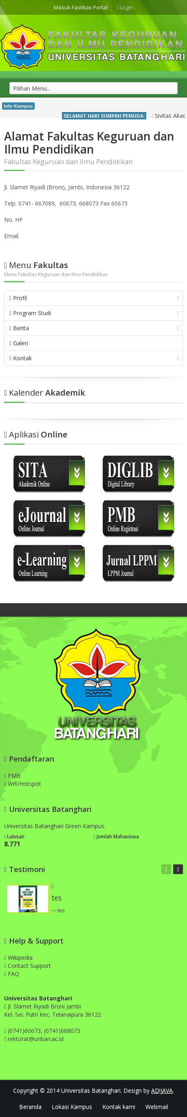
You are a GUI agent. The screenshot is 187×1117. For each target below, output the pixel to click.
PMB (12, 775)
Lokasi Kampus (72, 1107)
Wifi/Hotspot (22, 784)
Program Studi (94, 313)
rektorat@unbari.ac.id (36, 1039)
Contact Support (27, 966)
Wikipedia (18, 957)
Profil (94, 298)
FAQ (11, 974)
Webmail (156, 1107)
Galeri (18, 343)
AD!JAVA (162, 1090)
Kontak (94, 358)
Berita (94, 328)
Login (125, 7)
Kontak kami (118, 1107)
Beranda (30, 1107)
